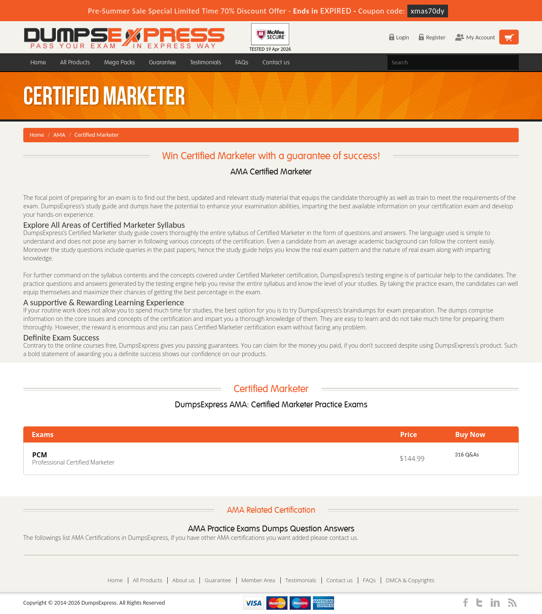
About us (183, 580)
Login (399, 37)
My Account (475, 37)
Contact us (276, 62)
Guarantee (162, 62)
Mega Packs (119, 62)
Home (38, 62)
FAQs (241, 62)
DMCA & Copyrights (410, 580)
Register (432, 37)
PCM (39, 455)
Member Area (258, 580)
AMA (59, 134)
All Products (75, 62)
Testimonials (205, 62)
